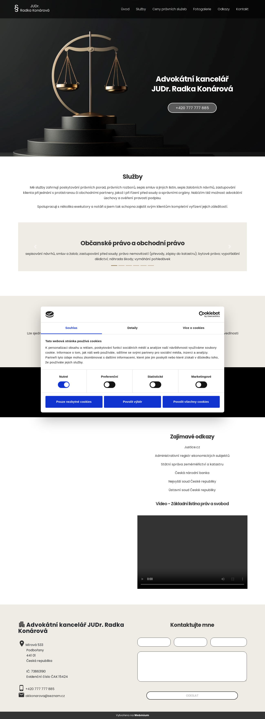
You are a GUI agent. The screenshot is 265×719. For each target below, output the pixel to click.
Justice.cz (192, 447)
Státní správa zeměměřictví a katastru (192, 464)
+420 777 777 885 (192, 107)
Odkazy (224, 9)
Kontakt (242, 9)
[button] (35, 246)
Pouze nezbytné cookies (74, 401)
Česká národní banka (192, 472)
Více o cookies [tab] (193, 328)
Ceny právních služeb (169, 9)
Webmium (141, 715)
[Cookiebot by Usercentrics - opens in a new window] (202, 314)
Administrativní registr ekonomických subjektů (192, 455)
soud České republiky (199, 481)
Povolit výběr (132, 401)
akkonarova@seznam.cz (45, 695)
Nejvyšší (175, 481)
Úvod (125, 9)
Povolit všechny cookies (191, 401)
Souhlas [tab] (71, 328)
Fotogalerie (202, 9)
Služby (141, 9)
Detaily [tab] (132, 328)
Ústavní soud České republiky (192, 490)
